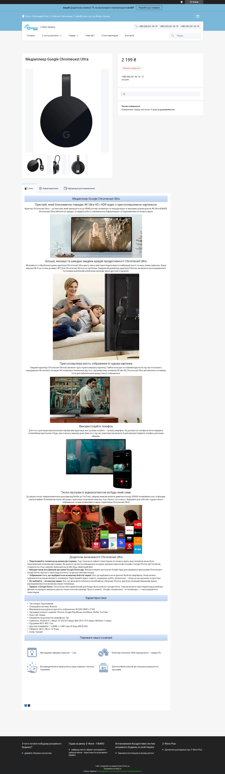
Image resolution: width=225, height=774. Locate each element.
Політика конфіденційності (131, 771)
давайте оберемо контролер (38, 753)
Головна (31, 35)
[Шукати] (173, 36)
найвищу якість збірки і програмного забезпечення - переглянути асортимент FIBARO (88, 752)
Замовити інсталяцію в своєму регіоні (136, 753)
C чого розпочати (50, 35)
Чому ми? (90, 35)
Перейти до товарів (149, 7)
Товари (72, 35)
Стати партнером (110, 35)
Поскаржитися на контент (107, 771)
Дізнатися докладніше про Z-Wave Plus (183, 750)
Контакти (129, 35)
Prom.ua (126, 766)
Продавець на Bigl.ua (112, 769)
